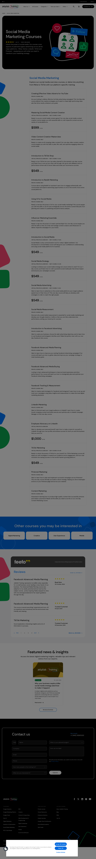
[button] (5, 848)
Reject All (60, 848)
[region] (42, 848)
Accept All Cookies (61, 844)
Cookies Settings (60, 852)
